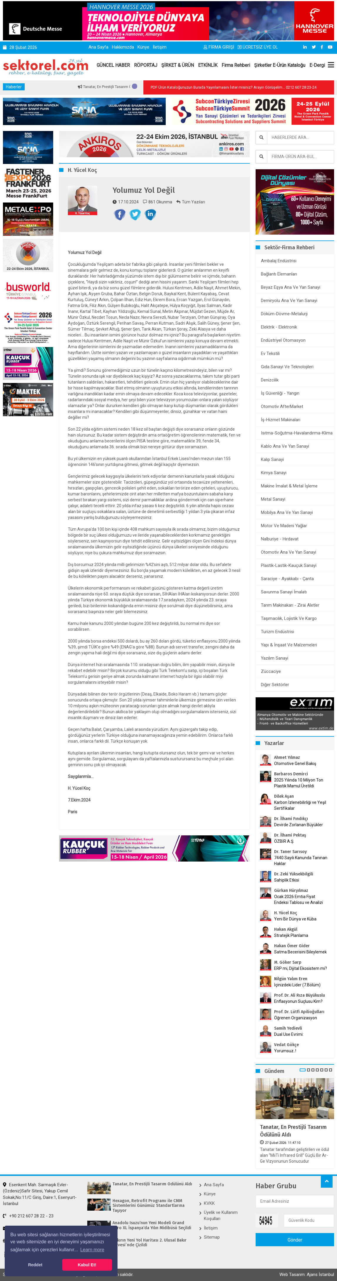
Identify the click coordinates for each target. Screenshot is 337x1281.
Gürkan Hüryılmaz (291, 890)
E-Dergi (317, 65)
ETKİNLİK (207, 65)
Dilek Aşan (284, 796)
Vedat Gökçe (286, 1044)
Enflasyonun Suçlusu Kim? (298, 1001)
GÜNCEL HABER (113, 65)
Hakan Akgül (285, 929)
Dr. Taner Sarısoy (290, 851)
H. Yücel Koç (285, 912)
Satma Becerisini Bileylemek (300, 952)
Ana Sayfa (98, 47)
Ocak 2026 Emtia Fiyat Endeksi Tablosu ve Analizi (298, 899)
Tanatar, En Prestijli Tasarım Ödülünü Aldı (293, 1131)
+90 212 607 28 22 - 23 (28, 1216)
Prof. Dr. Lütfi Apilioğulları (299, 1011)
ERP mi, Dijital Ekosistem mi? (300, 968)
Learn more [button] (92, 1249)
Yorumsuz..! (285, 1050)
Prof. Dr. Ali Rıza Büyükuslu (299, 995)
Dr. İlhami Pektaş (290, 835)
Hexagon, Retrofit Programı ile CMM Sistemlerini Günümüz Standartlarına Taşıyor (149, 1206)
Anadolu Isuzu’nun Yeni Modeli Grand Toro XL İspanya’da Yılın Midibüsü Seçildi (152, 1225)
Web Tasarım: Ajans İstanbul (306, 1274)
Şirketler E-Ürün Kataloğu (279, 65)
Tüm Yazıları (190, 202)
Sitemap (212, 1237)
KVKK (209, 1203)
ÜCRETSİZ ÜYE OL (258, 47)
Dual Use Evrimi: (289, 1034)
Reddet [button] (35, 1264)
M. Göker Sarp (287, 962)
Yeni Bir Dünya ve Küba (295, 919)
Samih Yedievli (288, 1028)
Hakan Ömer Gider (292, 945)
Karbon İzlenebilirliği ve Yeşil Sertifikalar (300, 805)
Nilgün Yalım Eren (290, 978)
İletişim (160, 47)
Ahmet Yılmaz (287, 757)
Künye (143, 47)
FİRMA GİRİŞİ (219, 47)
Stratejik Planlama (291, 935)
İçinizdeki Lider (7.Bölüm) (297, 985)
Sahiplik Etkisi (286, 880)
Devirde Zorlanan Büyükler (298, 824)
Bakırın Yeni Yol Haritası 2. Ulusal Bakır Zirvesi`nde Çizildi (150, 1243)
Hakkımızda (123, 47)
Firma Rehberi (236, 65)
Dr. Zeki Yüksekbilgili (293, 874)
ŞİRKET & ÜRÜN (177, 65)
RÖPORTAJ (145, 65)
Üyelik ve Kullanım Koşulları (221, 1215)
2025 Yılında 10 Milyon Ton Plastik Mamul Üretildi (298, 783)
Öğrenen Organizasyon (295, 1017)
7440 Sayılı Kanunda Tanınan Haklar (300, 860)
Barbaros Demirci (291, 773)
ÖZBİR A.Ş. (284, 841)
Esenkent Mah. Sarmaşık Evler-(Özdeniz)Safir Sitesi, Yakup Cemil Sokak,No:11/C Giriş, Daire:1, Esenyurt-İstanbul (40, 1194)
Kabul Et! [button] (87, 1264)
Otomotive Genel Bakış (295, 763)
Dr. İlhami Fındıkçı (291, 818)
